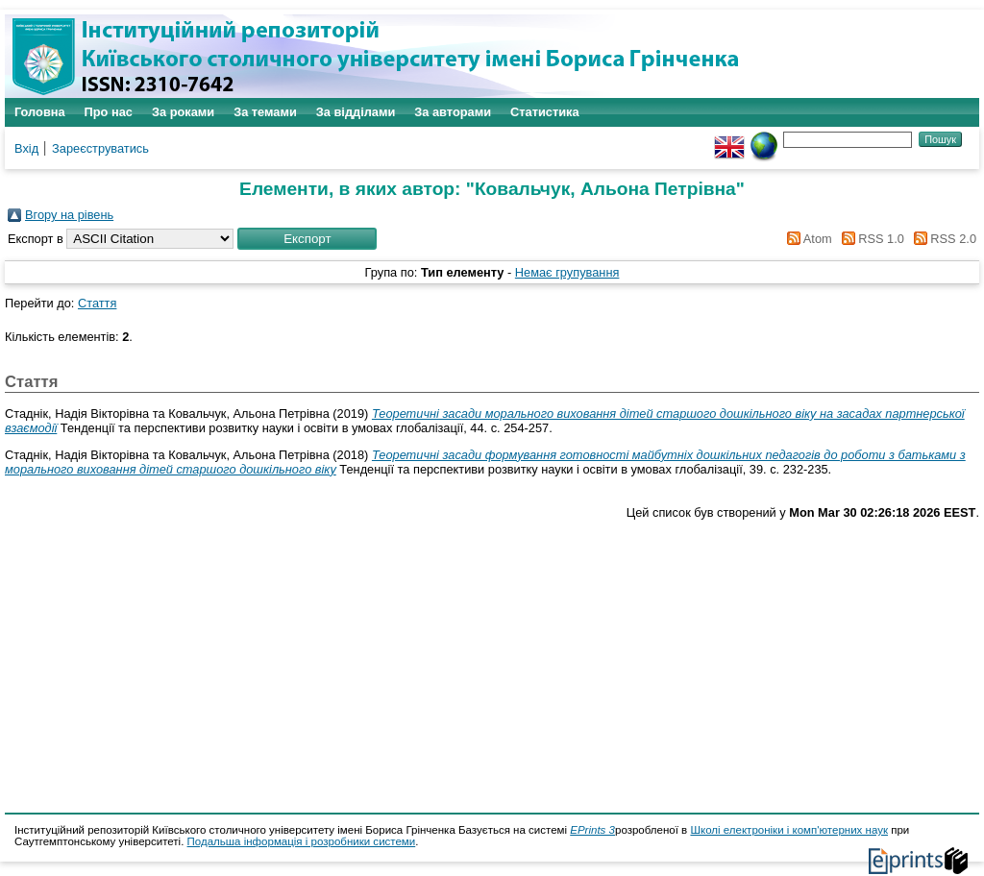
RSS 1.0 (869, 238)
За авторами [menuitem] (452, 112)
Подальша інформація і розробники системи (301, 841)
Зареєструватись (100, 148)
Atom (806, 238)
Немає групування (567, 272)
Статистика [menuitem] (544, 112)
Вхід (26, 148)
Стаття (97, 303)
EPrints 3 (592, 830)
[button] (307, 239)
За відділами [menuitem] (356, 112)
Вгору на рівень (69, 214)
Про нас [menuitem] (109, 112)
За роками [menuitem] (183, 112)
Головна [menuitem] (39, 112)
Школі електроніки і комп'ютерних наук (789, 830)
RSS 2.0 (941, 238)
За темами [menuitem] (265, 112)
